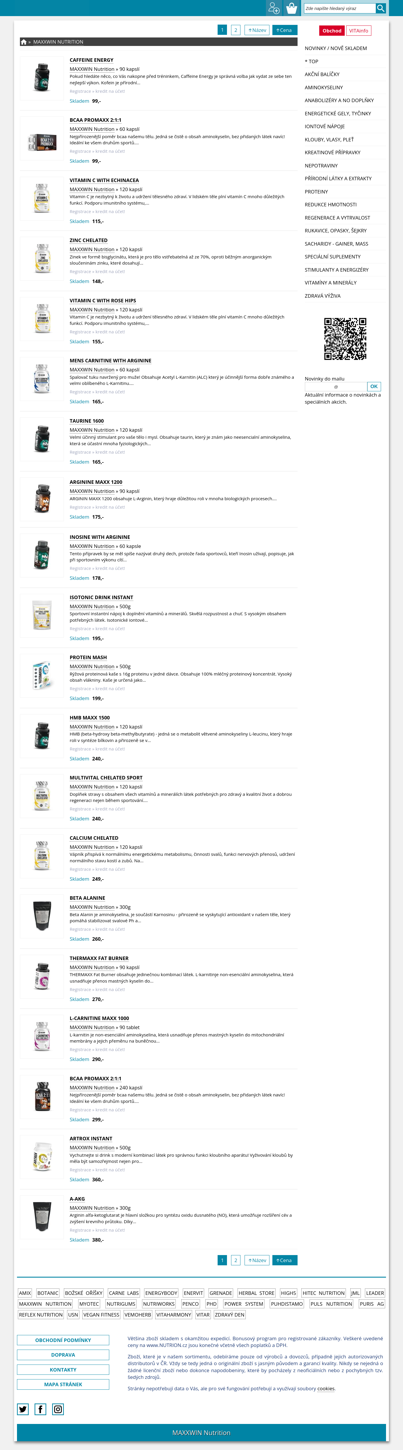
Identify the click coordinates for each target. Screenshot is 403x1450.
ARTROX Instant (91, 1138)
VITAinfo (358, 30)
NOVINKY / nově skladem (336, 48)
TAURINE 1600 (87, 420)
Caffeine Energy (91, 59)
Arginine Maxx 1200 (96, 482)
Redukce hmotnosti (331, 204)
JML (355, 1293)
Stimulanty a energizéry (337, 269)
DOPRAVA (63, 1354)
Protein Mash (88, 657)
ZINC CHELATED (89, 240)
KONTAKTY (63, 1369)
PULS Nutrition (331, 1303)
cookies (326, 1388)
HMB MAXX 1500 (90, 717)
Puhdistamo (287, 1303)
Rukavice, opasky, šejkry (336, 230)
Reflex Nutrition (41, 1314)
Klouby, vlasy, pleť (329, 139)
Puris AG (372, 1303)
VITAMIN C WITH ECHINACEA (104, 180)
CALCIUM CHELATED (94, 837)
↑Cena (285, 30)
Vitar (203, 1314)
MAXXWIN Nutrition (58, 41)
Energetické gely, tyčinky (338, 113)
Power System (243, 1303)
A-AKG (77, 1198)
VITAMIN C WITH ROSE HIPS (103, 300)
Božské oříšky (84, 1293)
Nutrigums (121, 1303)
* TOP (311, 61)
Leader (375, 1293)
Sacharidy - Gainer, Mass (336, 243)
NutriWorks (159, 1303)
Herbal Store (256, 1293)
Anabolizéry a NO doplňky (339, 100)
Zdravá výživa (323, 295)
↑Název (257, 30)
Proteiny (316, 191)
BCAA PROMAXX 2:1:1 (96, 119)
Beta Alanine (87, 897)
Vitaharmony (173, 1314)
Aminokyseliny (324, 87)
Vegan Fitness (101, 1314)
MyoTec (89, 1303)
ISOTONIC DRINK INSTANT (101, 597)
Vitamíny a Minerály (331, 282)
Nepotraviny (321, 165)
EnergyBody (161, 1293)
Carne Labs (124, 1293)
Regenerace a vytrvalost (337, 217)
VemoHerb (138, 1314)
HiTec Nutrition (324, 1293)
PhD (211, 1303)
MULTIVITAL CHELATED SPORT (106, 777)
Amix (25, 1293)
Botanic (48, 1293)
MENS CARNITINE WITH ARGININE (110, 360)
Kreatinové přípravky (333, 152)
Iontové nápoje (325, 126)
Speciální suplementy (333, 256)
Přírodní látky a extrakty (338, 178)
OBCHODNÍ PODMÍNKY (63, 1340)
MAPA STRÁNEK (63, 1384)
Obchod (331, 30)
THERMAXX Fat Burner (99, 958)
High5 (288, 1293)
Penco (190, 1303)
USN (73, 1314)
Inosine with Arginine (100, 537)
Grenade (221, 1293)
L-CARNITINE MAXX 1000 (99, 1018)
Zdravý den (230, 1314)
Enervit (193, 1293)
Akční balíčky (322, 74)
